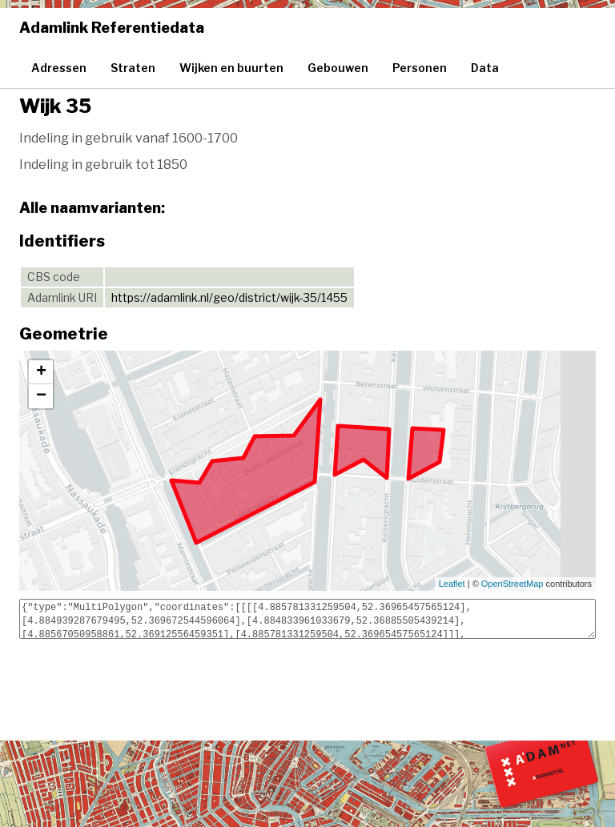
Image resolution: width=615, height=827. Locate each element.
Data (485, 67)
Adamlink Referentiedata (111, 27)
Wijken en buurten (231, 67)
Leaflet (452, 583)
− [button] (41, 396)
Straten (133, 67)
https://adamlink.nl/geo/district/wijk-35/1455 (229, 297)
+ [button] (41, 372)
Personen (419, 67)
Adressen (58, 67)
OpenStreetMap (512, 583)
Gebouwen (338, 67)
